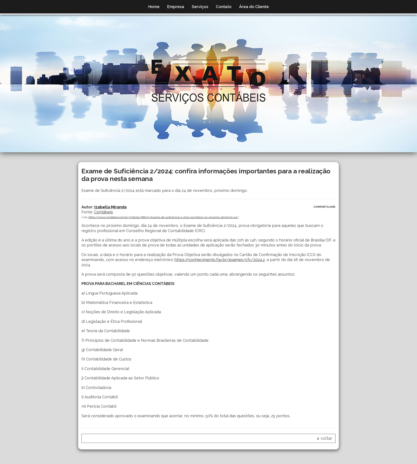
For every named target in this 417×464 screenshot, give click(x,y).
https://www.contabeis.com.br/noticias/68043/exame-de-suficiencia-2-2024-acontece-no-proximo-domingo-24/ (163, 217)
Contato (224, 6)
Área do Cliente (254, 6)
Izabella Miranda (110, 207)
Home (154, 6)
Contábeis (103, 212)
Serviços (200, 6)
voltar (324, 438)
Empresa (175, 6)
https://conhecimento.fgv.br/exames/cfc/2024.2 (219, 259)
